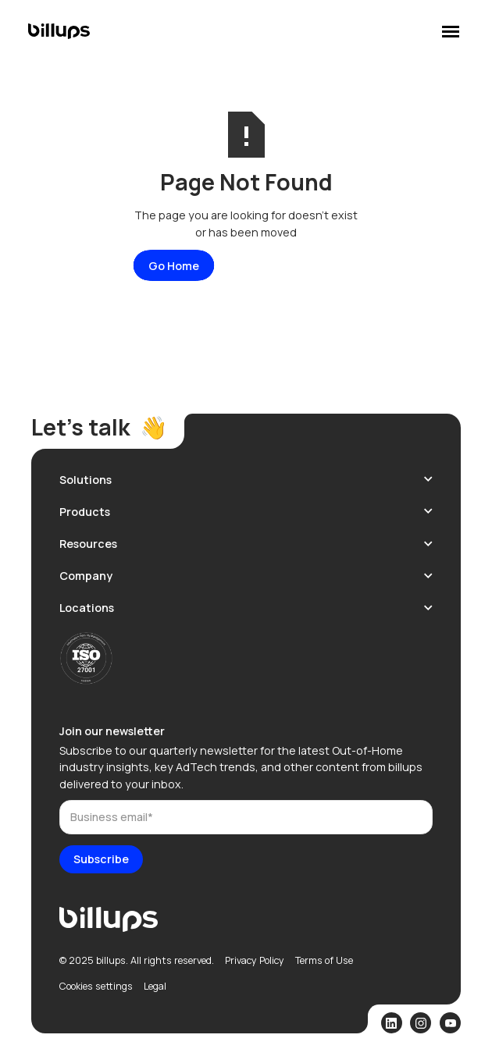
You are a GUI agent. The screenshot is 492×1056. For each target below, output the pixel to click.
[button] (246, 479)
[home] (59, 31)
